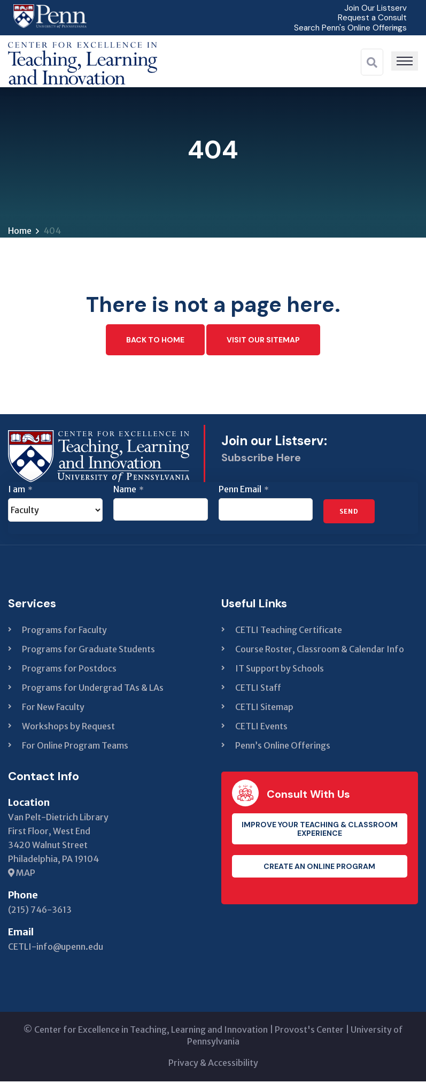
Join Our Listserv (374, 7)
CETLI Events (261, 727)
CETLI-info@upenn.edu (55, 948)
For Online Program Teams (75, 747)
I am (20, 490)
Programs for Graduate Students (88, 650)
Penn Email (244, 490)
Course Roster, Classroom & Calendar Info (319, 650)
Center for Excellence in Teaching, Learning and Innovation (151, 1031)
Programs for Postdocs (69, 670)
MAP (21, 874)
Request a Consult (371, 17)
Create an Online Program (319, 868)
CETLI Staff (258, 689)
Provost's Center (309, 1031)
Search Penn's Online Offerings (348, 27)
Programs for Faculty (64, 631)
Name (128, 490)
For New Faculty (53, 708)
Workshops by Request (68, 727)
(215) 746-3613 (40, 911)
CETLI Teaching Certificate (288, 631)
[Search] (372, 62)
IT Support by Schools (279, 670)
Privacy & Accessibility (213, 1064)
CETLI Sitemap (264, 708)
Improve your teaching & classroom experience (320, 830)
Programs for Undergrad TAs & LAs (93, 689)
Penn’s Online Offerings (282, 747)
